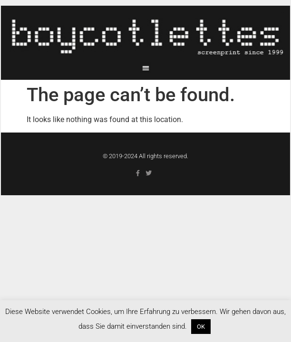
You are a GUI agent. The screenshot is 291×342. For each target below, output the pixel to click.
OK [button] (201, 326)
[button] (145, 67)
